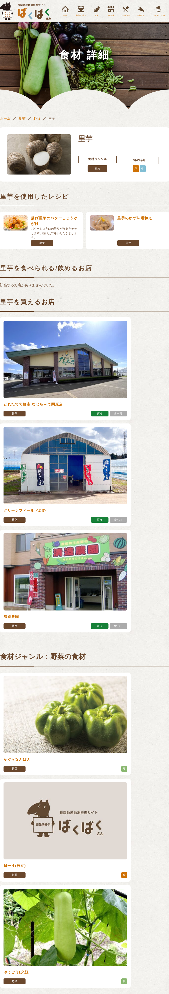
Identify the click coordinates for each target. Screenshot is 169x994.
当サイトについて (158, 15)
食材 (97, 15)
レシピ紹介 (125, 15)
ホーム (65, 15)
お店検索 (110, 15)
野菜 (36, 118)
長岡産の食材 (81, 15)
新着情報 (140, 15)
